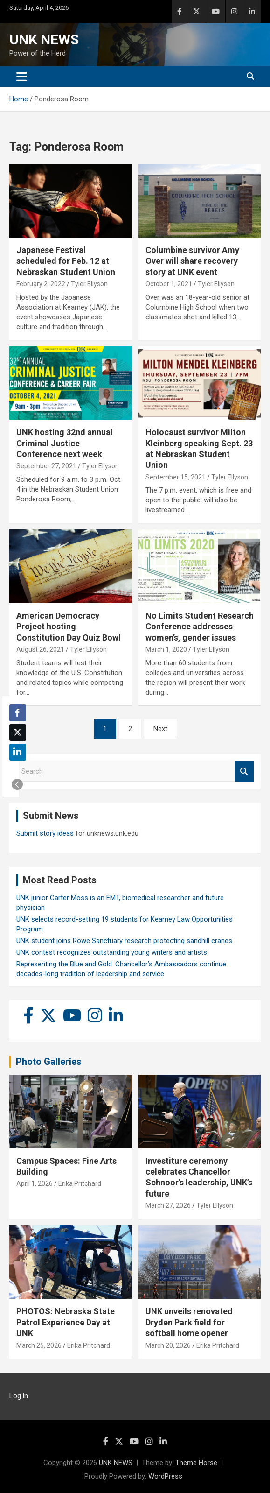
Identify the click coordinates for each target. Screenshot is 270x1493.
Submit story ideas (45, 833)
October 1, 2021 (168, 284)
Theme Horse (196, 1462)
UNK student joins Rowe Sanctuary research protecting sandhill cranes (124, 941)
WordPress (165, 1476)
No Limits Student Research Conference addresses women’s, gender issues (199, 626)
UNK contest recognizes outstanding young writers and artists (111, 952)
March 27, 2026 (168, 1205)
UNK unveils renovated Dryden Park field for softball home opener (189, 1322)
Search (244, 771)
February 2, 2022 (40, 284)
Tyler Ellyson (89, 284)
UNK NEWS (44, 39)
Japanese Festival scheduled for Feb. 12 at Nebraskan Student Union (65, 261)
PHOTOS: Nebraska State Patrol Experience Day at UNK (65, 1322)
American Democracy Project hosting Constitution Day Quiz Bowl (68, 626)
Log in (18, 1396)
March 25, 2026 (39, 1345)
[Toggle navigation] (21, 76)
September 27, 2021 (46, 466)
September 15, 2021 (175, 477)
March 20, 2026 (168, 1345)
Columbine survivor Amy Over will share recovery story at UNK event (192, 261)
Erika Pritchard (79, 1183)
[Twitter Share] (17, 732)
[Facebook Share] (17, 712)
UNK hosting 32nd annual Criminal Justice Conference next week (64, 443)
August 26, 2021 (40, 649)
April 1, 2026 (34, 1183)
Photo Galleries (49, 1061)
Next (160, 729)
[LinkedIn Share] (17, 752)
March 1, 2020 (166, 649)
